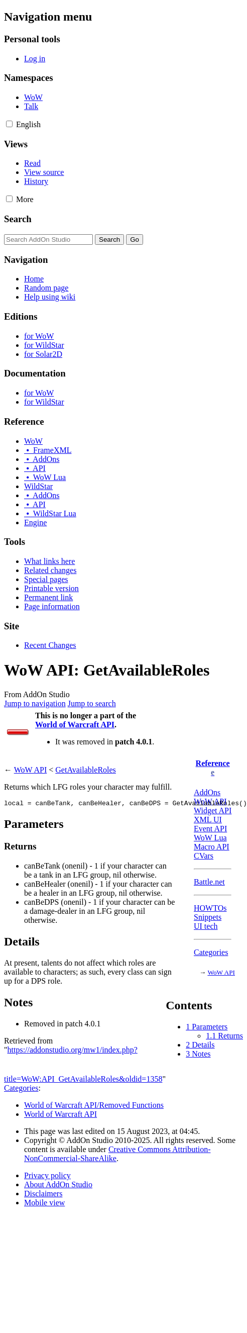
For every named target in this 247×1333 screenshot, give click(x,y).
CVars (203, 855)
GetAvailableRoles (85, 770)
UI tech (206, 926)
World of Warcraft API (74, 724)
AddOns (207, 792)
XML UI (208, 819)
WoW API (221, 972)
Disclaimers (43, 1193)
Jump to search (92, 703)
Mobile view (44, 1202)
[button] (9, 124)
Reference (213, 763)
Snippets (207, 917)
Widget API (212, 810)
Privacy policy (47, 1175)
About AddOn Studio (58, 1184)
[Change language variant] (28, 124)
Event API (210, 828)
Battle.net (209, 882)
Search (18, 219)
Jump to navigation (35, 703)
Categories (211, 952)
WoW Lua (210, 837)
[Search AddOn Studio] (48, 239)
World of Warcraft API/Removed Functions (94, 1105)
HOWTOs (210, 908)
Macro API (211, 846)
